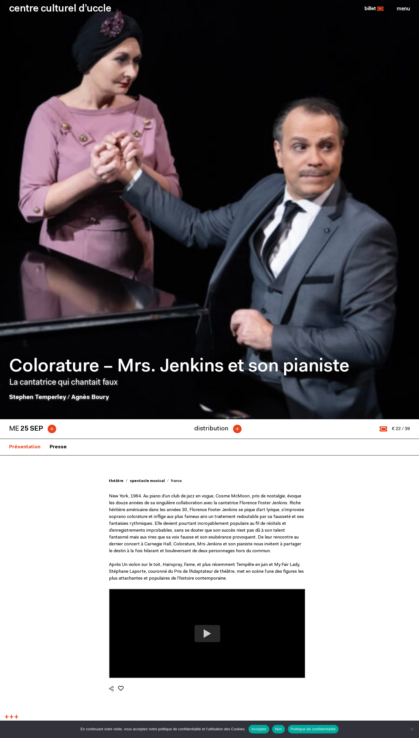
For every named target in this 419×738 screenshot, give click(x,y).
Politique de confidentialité (313, 729)
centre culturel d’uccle (60, 9)
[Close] (403, 9)
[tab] (35, 168)
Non (278, 729)
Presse (58, 186)
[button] (374, 9)
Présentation (25, 186)
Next (404, 556)
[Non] (412, 729)
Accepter (258, 729)
